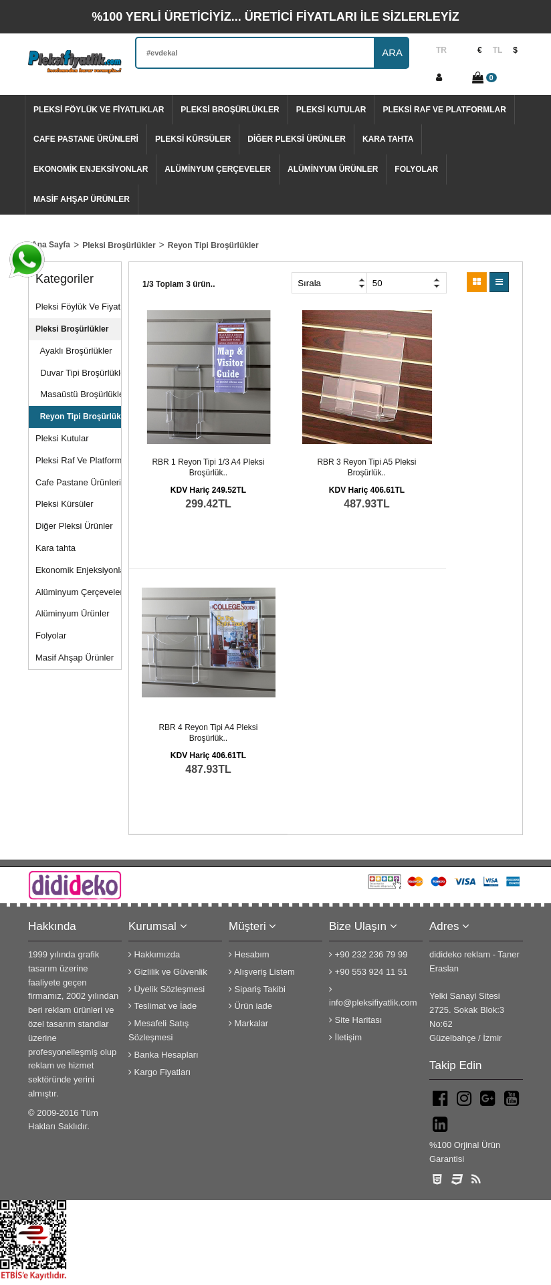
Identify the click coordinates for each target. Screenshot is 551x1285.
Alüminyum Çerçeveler (217, 169)
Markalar (248, 1023)
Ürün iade (250, 1006)
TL (498, 50)
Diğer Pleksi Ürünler (296, 139)
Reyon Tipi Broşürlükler (78, 416)
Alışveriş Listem (262, 972)
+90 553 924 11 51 (368, 972)
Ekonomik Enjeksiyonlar (90, 169)
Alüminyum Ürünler (333, 169)
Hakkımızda (154, 954)
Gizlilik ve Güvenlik (167, 972)
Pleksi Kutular (331, 109)
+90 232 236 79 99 (368, 954)
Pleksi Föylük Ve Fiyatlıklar (98, 109)
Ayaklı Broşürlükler (73, 351)
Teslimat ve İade (162, 1006)
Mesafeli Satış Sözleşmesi (158, 1030)
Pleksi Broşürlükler (230, 109)
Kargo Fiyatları (159, 1072)
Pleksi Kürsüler (193, 139)
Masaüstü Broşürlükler (78, 394)
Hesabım (249, 954)
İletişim (345, 1037)
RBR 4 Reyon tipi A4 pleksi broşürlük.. (207, 733)
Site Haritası (355, 1020)
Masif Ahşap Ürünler (81, 199)
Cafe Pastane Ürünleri (85, 139)
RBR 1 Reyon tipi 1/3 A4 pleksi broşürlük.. (208, 467)
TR (441, 50)
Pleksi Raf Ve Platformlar (444, 109)
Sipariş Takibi (257, 989)
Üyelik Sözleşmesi (166, 989)
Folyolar (416, 169)
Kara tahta (387, 139)
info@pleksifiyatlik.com (373, 996)
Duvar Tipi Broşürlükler (78, 373)
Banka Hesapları (163, 1055)
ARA (392, 52)
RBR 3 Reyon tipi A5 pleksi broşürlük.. (366, 467)
